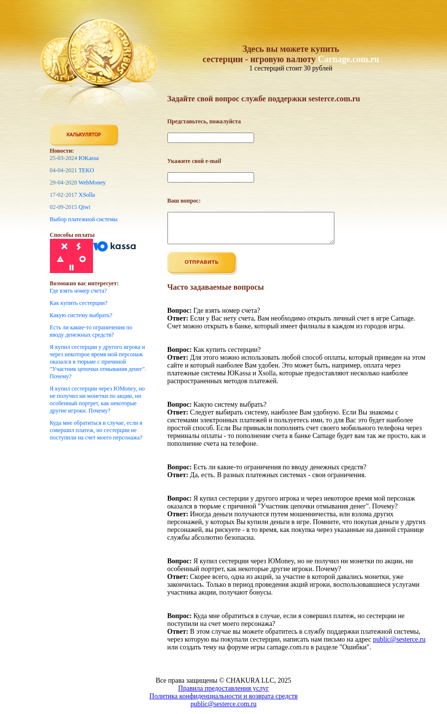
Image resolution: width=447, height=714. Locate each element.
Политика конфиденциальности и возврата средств (223, 702)
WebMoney (92, 182)
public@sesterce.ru (399, 645)
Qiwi (85, 207)
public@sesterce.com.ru (223, 710)
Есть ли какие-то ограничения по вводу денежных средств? (91, 331)
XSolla (87, 194)
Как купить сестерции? (79, 302)
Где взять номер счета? (78, 290)
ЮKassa (89, 158)
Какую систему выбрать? (81, 315)
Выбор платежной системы (84, 219)
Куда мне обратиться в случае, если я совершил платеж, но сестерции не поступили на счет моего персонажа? (96, 430)
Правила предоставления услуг (223, 694)
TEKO (86, 170)
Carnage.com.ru (348, 59)
